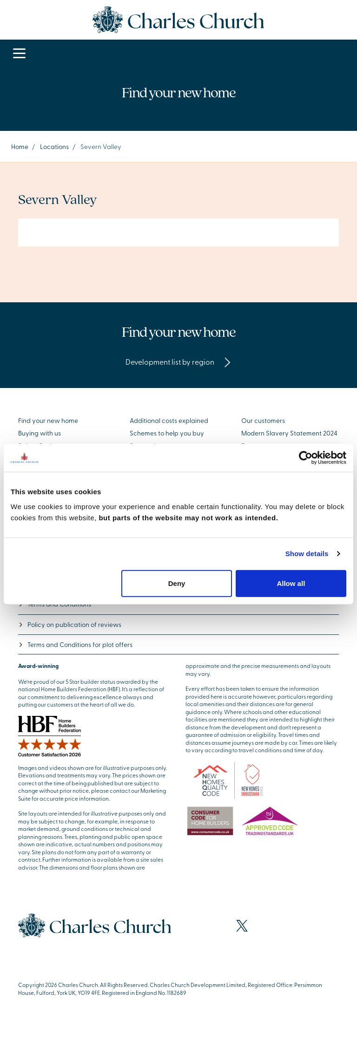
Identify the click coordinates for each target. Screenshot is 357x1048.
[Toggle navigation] (19, 54)
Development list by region (178, 361)
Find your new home (48, 420)
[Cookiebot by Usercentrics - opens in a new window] (305, 458)
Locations (54, 146)
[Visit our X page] (242, 926)
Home (19, 146)
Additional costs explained (169, 420)
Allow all (291, 583)
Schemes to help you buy (167, 433)
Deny (176, 583)
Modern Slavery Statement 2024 (289, 433)
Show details (307, 554)
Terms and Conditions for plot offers (75, 644)
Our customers (263, 420)
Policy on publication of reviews (69, 624)
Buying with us (39, 433)
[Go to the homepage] (178, 18)
